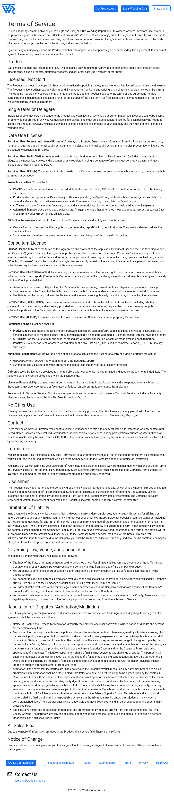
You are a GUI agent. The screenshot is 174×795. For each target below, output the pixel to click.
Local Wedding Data (135, 8)
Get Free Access (106, 8)
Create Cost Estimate (21, 762)
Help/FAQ (162, 762)
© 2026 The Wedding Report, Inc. (87, 790)
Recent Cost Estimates (60, 762)
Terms (127, 762)
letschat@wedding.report (30, 780)
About (87, 762)
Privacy (143, 762)
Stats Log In (161, 8)
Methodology (107, 762)
